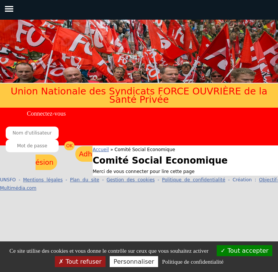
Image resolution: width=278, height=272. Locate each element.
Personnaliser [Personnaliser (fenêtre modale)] (133, 261)
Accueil (101, 149)
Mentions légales (43, 179)
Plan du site (84, 179)
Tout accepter (245, 250)
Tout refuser (80, 261)
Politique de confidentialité (193, 179)
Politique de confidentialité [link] (192, 262)
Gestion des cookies (131, 179)
